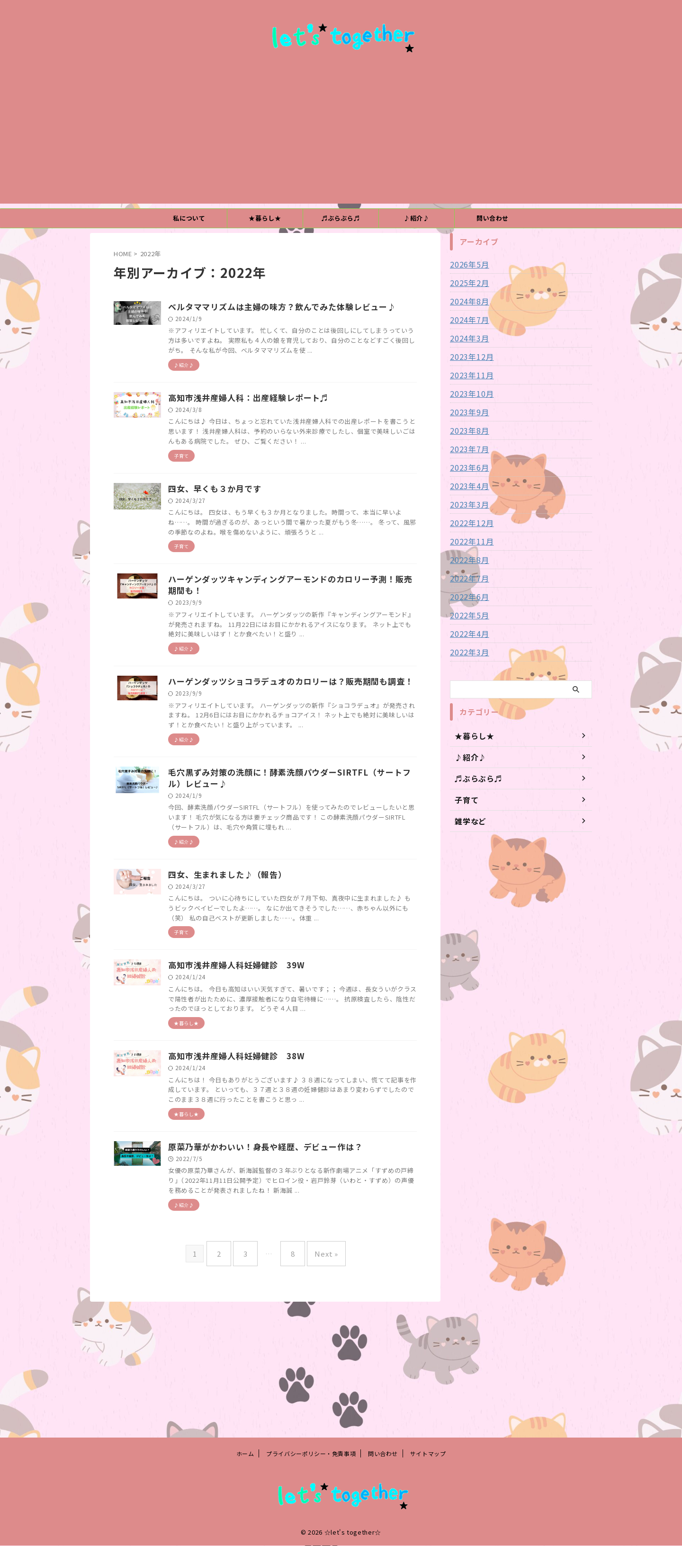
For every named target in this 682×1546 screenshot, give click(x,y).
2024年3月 (467, 338)
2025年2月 (467, 282)
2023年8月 (467, 430)
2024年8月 (467, 301)
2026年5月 (467, 264)
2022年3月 (467, 652)
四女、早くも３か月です (259, 522)
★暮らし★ (265, 218)
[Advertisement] (341, 137)
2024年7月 (467, 319)
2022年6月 (467, 596)
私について (189, 218)
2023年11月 (469, 375)
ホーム (245, 1454)
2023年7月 (467, 449)
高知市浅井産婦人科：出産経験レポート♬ (291, 421)
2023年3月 (467, 504)
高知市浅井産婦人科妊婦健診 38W (279, 1169)
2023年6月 (467, 467)
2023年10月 (469, 393)
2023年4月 (467, 486)
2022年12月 (469, 522)
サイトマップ (428, 1454)
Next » (319, 1384)
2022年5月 (467, 615)
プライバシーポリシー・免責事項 (311, 1454)
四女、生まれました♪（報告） (271, 966)
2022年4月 (467, 633)
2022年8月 (467, 559)
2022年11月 (469, 541)
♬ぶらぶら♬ (341, 218)
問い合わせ (492, 218)
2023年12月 (469, 356)
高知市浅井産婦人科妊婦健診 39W (279, 1067)
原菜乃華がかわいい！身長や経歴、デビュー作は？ (306, 1271)
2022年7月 (467, 578)
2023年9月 (467, 412)
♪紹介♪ (417, 218)
